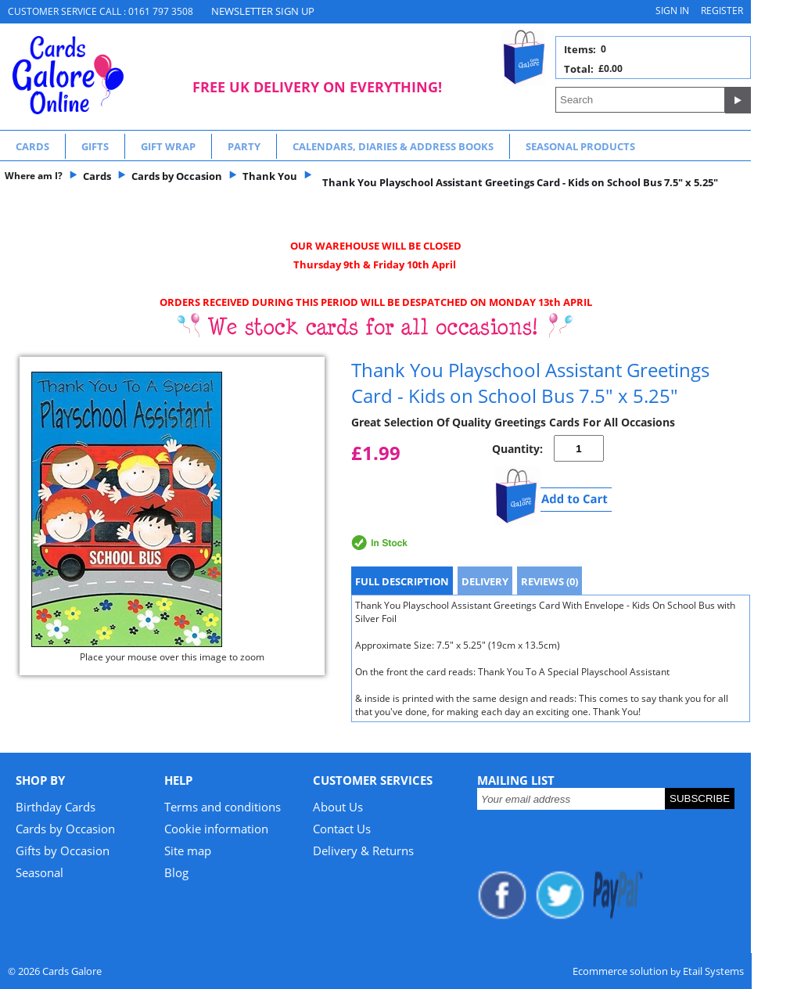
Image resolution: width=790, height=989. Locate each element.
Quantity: (517, 448)
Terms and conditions (222, 807)
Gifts (95, 146)
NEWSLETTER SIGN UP (262, 11)
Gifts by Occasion (63, 850)
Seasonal (39, 872)
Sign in (672, 10)
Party (244, 146)
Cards (32, 146)
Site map (187, 850)
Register (722, 10)
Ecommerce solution (620, 971)
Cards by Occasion (65, 828)
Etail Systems (713, 971)
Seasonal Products (580, 146)
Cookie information (216, 828)
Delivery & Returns (363, 850)
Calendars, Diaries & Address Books (393, 146)
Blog (176, 872)
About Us (338, 807)
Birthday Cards (55, 807)
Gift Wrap (168, 146)
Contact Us (342, 828)
